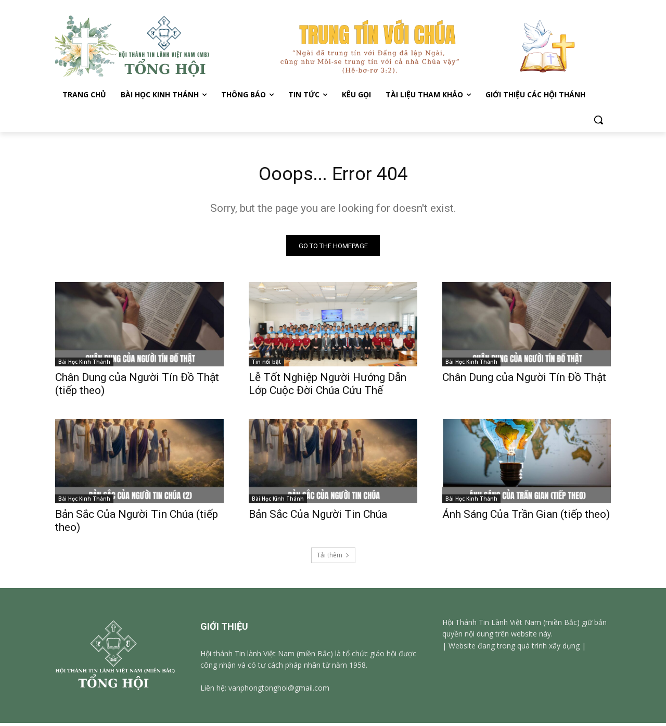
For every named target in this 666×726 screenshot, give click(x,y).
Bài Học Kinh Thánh (84, 364)
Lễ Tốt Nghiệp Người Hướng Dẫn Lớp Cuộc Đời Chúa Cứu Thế (327, 387)
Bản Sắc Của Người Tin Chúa (318, 517)
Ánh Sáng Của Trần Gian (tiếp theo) (526, 517)
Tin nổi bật (266, 364)
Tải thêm (333, 558)
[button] (598, 119)
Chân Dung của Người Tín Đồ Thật (524, 380)
